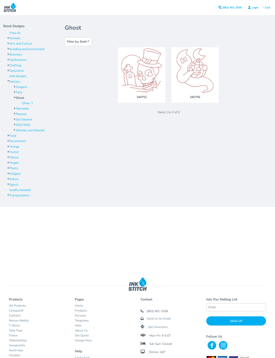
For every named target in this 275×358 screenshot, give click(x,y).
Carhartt (14, 315)
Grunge (14, 146)
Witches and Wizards (30, 130)
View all (14, 33)
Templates (82, 320)
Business (15, 54)
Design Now (83, 340)
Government (17, 141)
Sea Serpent (24, 119)
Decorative (16, 71)
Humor (14, 152)
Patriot (14, 157)
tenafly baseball (20, 190)
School (14, 179)
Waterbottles (18, 340)
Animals (14, 38)
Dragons (21, 87)
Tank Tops (16, 330)
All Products (17, 306)
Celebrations (18, 60)
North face (16, 350)
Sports (14, 185)
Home (79, 306)
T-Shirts (14, 325)
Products (81, 310)
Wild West (23, 125)
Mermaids (22, 108)
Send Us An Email (159, 319)
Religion (15, 174)
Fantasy (14, 82)
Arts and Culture (20, 43)
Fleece (13, 335)
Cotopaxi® (16, 310)
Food (12, 136)
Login (255, 7)
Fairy (19, 92)
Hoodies (14, 355)
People (14, 163)
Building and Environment (26, 49)
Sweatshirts (17, 345)
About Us (81, 330)
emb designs (17, 76)
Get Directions (158, 327)
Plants (13, 168)
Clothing (15, 65)
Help (78, 325)
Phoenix (21, 114)
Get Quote (82, 335)
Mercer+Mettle (19, 320)
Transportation (19, 195)
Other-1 (27, 103)
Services (80, 315)
